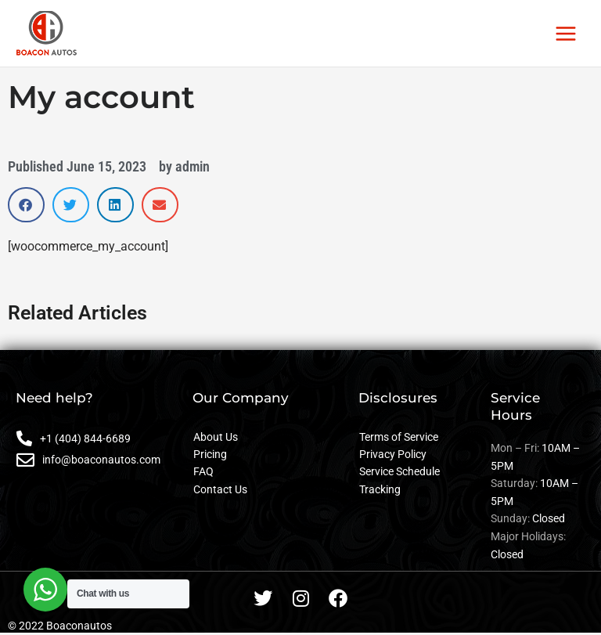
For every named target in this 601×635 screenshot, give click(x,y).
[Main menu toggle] (566, 33)
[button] (26, 204)
